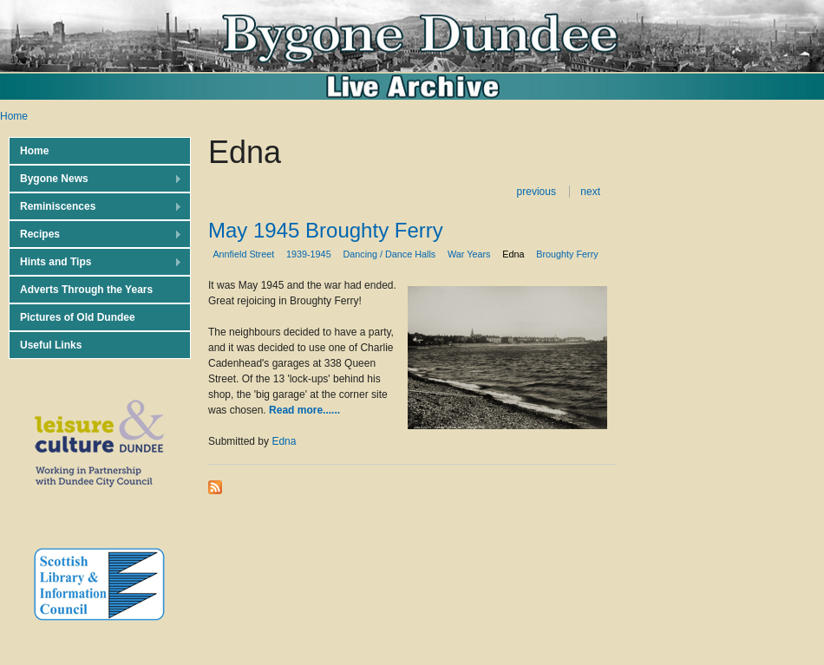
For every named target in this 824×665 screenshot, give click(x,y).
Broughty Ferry (567, 254)
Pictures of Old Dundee (77, 317)
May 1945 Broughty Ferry (325, 230)
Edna (513, 254)
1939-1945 (308, 254)
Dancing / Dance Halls (389, 254)
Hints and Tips (95, 262)
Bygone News (95, 179)
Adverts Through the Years (86, 290)
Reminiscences (95, 206)
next (590, 192)
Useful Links (51, 345)
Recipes (95, 234)
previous (536, 192)
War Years (469, 254)
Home (14, 116)
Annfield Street (243, 254)
